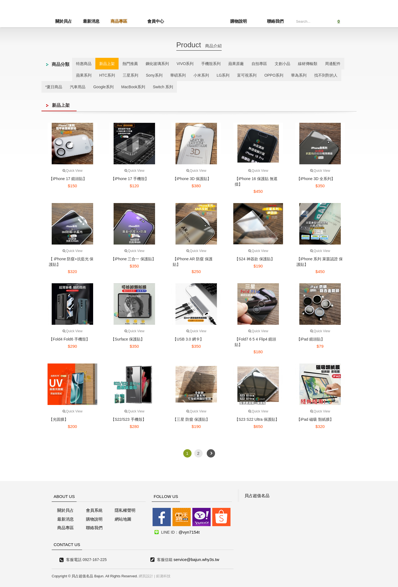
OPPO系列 (273, 75)
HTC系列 (107, 75)
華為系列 (299, 75)
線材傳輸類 (307, 63)
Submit (321, 20)
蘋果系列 (83, 75)
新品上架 (107, 63)
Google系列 (103, 87)
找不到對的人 (325, 75)
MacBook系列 (133, 87)
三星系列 (130, 75)
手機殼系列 (211, 63)
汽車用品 (77, 87)
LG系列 (223, 75)
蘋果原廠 (236, 63)
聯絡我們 (275, 21)
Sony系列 (154, 75)
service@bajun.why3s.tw (196, 559)
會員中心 (146, 21)
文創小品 (282, 63)
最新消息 (91, 21)
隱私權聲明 (125, 510)
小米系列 (201, 75)
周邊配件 (333, 63)
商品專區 (119, 21)
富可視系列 (246, 75)
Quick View (72, 171)
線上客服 (12, 280)
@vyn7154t (189, 532)
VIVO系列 (185, 63)
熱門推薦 (130, 63)
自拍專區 (259, 63)
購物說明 (247, 21)
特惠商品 (83, 63)
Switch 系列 (163, 87)
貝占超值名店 (195, 15)
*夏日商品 (53, 87)
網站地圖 (123, 519)
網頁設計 (146, 576)
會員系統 (94, 510)
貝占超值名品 (257, 495)
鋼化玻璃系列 (157, 63)
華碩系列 (178, 75)
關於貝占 (63, 21)
